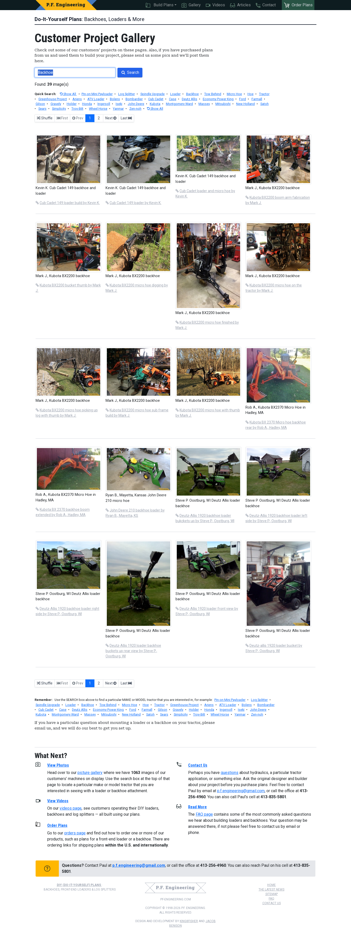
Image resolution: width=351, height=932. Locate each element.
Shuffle (45, 118)
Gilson (40, 104)
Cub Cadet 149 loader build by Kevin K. (70, 203)
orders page (75, 833)
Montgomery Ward (179, 104)
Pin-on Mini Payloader (97, 94)
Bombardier (134, 99)
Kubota (155, 104)
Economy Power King (218, 99)
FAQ (271, 898)
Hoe (250, 94)
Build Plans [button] (159, 5)
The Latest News (271, 889)
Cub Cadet (155, 99)
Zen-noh (135, 108)
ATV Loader (95, 99)
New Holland (245, 104)
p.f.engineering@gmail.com (241, 790)
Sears (42, 108)
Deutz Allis (189, 99)
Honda (87, 104)
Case (172, 99)
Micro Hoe (234, 94)
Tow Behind (212, 94)
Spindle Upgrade (152, 94)
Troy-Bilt (77, 108)
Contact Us (271, 903)
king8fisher (189, 921)
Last (126, 118)
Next (110, 118)
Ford (242, 99)
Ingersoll (103, 104)
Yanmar (118, 108)
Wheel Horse (98, 108)
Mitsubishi (223, 104)
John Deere (136, 104)
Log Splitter (126, 94)
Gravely (56, 104)
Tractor (264, 94)
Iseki (119, 104)
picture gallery (90, 772)
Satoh (264, 104)
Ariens (77, 99)
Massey (204, 104)
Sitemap (271, 894)
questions (229, 772)
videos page (71, 808)
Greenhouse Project (52, 99)
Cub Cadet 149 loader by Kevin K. (135, 203)
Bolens (115, 99)
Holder (72, 104)
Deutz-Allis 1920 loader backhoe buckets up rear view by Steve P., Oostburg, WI (133, 650)
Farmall (257, 99)
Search (130, 72)
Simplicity (59, 108)
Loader (175, 94)
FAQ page (204, 814)
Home (271, 885)
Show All (68, 94)
